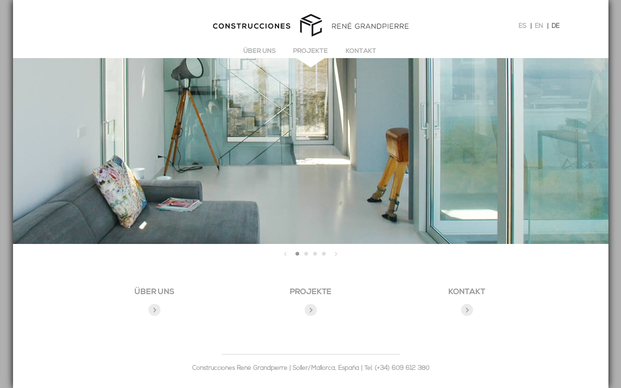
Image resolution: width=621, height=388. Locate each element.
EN (539, 26)
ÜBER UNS (154, 292)
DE (556, 26)
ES (522, 26)
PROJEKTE (311, 292)
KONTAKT (466, 292)
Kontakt (361, 51)
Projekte (310, 51)
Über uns (259, 51)
